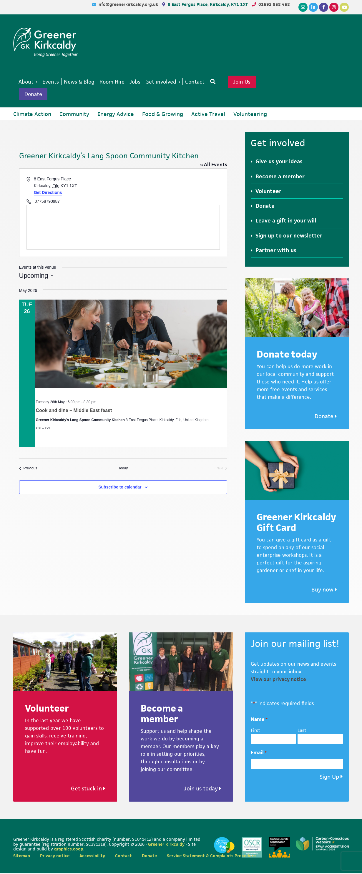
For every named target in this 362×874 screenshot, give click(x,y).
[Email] (303, 7)
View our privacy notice (278, 680)
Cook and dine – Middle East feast (74, 411)
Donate (34, 94)
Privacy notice (54, 856)
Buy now (324, 590)
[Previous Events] (28, 469)
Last (302, 731)
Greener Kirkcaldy (45, 39)
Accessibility (92, 856)
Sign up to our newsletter (288, 236)
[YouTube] (344, 7)
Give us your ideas (279, 162)
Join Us (251, 82)
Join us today (202, 789)
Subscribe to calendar (119, 488)
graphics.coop (68, 850)
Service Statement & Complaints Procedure (211, 856)
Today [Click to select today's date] (123, 469)
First (255, 731)
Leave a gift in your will (285, 221)
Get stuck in (88, 789)
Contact (123, 856)
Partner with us (275, 251)
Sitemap (21, 856)
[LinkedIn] (313, 7)
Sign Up (329, 777)
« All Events (213, 165)
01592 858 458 (274, 4)
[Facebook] (323, 7)
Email (259, 753)
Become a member (280, 177)
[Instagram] (333, 7)
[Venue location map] (123, 228)
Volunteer (268, 192)
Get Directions (48, 193)
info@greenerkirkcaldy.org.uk (128, 4)
